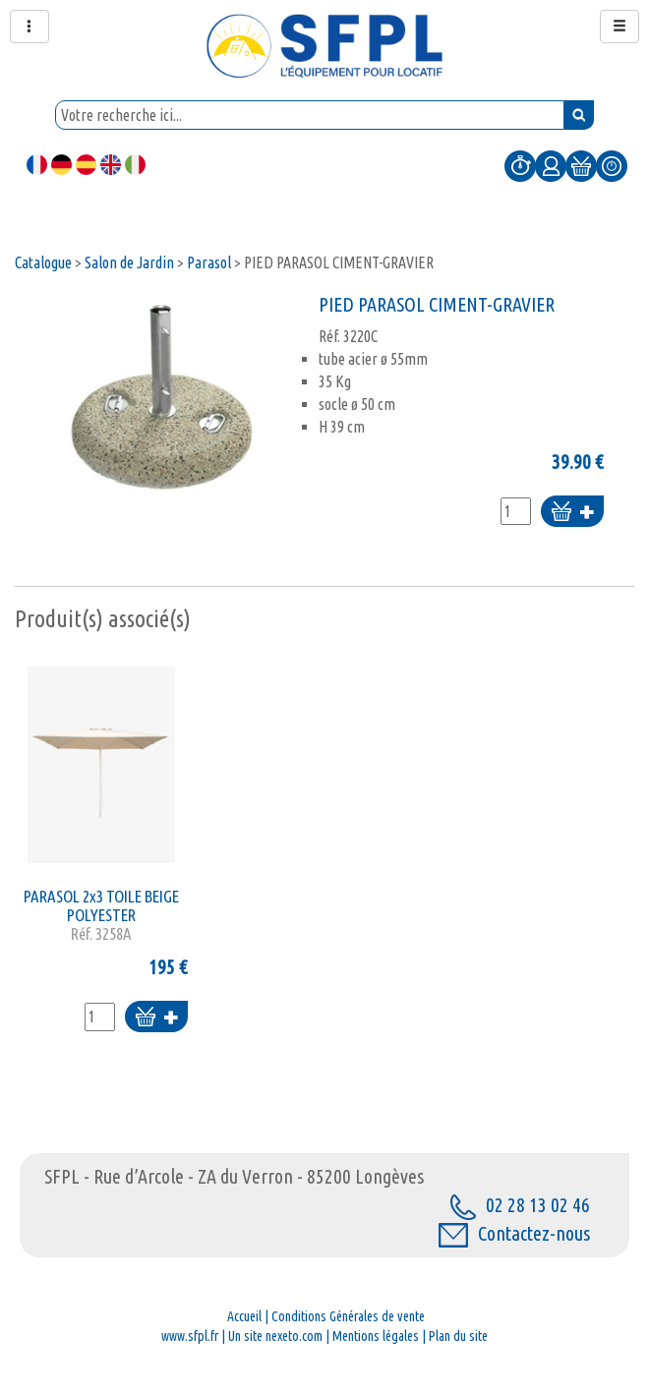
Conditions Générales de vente (348, 1316)
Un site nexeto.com (275, 1336)
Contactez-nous (514, 1233)
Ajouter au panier (572, 512)
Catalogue (43, 262)
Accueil (244, 1316)
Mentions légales (375, 1336)
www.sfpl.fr (189, 1336)
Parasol (209, 262)
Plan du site (458, 1336)
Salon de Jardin (129, 262)
